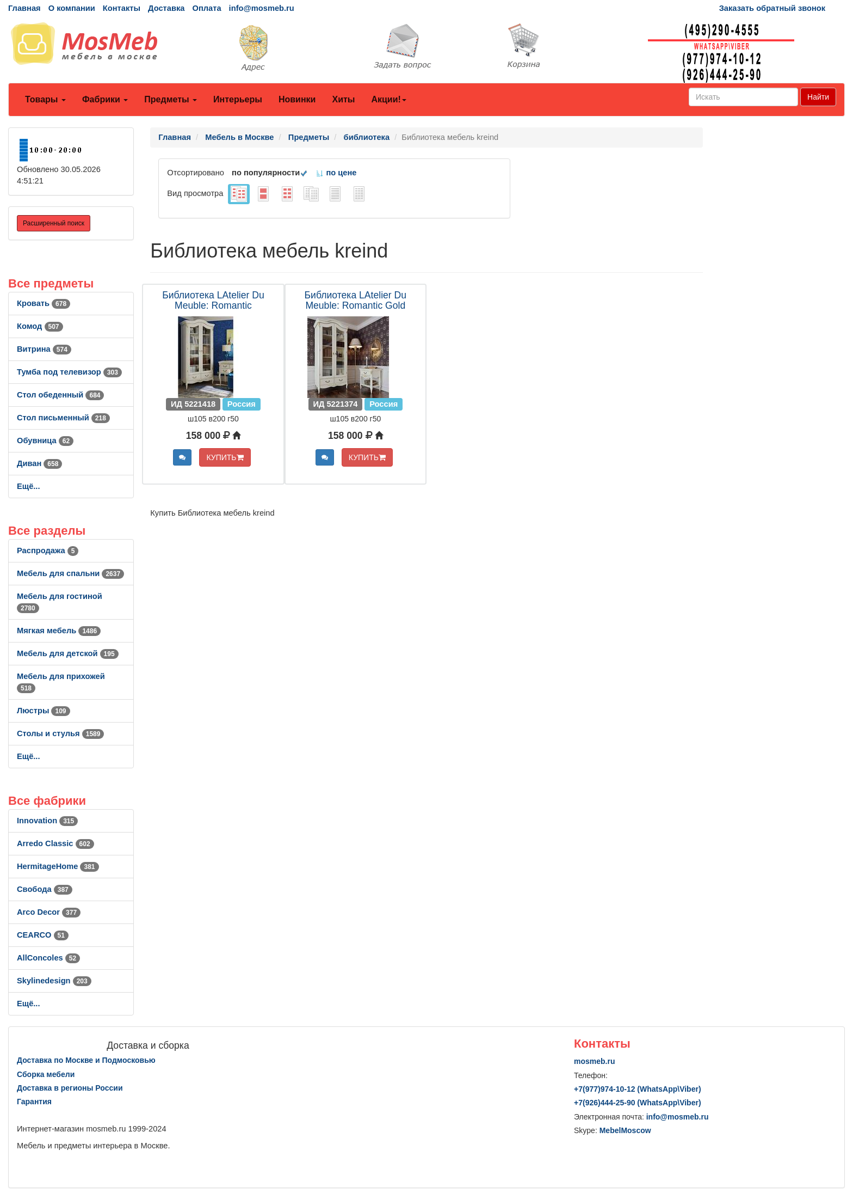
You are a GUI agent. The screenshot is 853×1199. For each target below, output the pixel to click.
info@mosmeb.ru (261, 8)
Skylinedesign (54, 980)
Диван (39, 463)
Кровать (43, 303)
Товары (45, 99)
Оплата (206, 8)
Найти (818, 97)
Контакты (121, 8)
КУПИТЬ (224, 457)
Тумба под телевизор (69, 372)
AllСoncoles (48, 957)
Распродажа (47, 550)
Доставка (166, 8)
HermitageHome (58, 866)
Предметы (170, 99)
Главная (24, 8)
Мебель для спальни (70, 573)
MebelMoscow (625, 1130)
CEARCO (43, 935)
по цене (336, 172)
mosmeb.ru (594, 1061)
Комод (40, 326)
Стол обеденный (60, 394)
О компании (71, 8)
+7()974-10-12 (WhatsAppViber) (637, 1089)
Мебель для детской (68, 653)
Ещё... (28, 486)
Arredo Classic (55, 843)
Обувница (45, 440)
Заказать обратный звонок (772, 8)
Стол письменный (63, 417)
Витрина (44, 349)
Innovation (47, 820)
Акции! (388, 99)
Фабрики (105, 99)
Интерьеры (237, 99)
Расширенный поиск (53, 223)
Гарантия (34, 1101)
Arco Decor (49, 912)
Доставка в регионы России (70, 1088)
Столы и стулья (60, 733)
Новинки (297, 99)
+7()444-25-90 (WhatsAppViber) (637, 1102)
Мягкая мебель (59, 630)
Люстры (43, 710)
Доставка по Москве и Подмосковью (86, 1060)
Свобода (44, 889)
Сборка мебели (46, 1074)
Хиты (343, 99)
